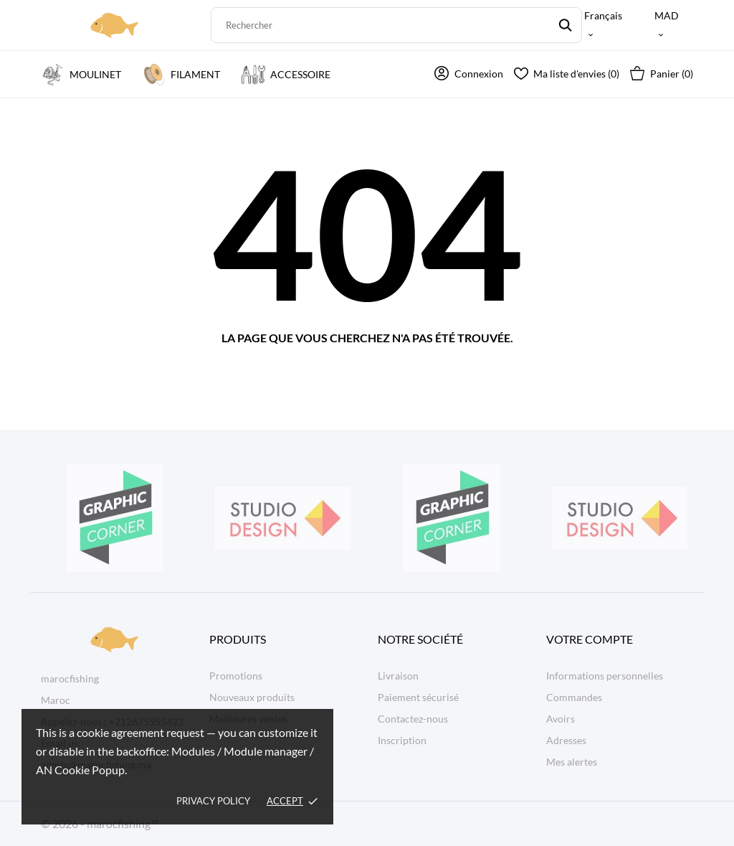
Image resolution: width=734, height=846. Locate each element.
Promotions (235, 675)
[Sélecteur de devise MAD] (673, 25)
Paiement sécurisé (418, 697)
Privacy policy (213, 801)
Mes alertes (571, 762)
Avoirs (560, 719)
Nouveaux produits (252, 697)
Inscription (402, 740)
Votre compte (589, 639)
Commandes (574, 697)
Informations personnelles (604, 675)
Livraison (398, 675)
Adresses (566, 740)
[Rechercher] (397, 25)
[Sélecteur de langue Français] (610, 25)
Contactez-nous (413, 719)
